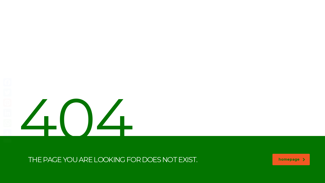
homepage (292, 159)
